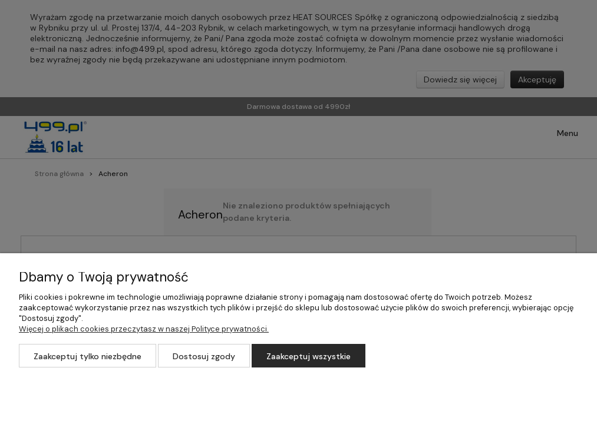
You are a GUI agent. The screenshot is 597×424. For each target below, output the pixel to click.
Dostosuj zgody (204, 356)
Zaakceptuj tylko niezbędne (87, 356)
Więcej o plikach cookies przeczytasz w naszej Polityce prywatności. (144, 329)
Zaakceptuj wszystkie (308, 356)
